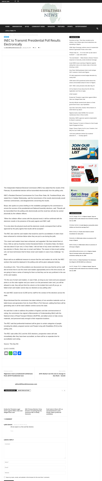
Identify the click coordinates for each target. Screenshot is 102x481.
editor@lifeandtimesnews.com (13, 47)
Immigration (17, 26)
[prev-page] (62, 336)
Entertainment (81, 26)
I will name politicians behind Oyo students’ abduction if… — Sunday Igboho (81, 134)
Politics (10, 35)
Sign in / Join (5, 1)
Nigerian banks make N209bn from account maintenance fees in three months (81, 114)
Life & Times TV (10, 31)
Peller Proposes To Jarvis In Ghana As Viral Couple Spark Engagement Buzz (83, 124)
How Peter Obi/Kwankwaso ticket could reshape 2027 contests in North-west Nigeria (82, 71)
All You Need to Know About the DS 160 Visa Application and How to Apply (81, 90)
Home (7, 26)
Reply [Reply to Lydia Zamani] (12, 376)
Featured (61, 26)
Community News (38, 26)
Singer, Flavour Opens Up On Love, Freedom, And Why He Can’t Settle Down (83, 129)
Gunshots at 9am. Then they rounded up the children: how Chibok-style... (56, 443)
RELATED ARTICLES (10, 335)
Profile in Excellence (75, 452)
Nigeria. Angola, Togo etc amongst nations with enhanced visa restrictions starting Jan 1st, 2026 (83, 218)
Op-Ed (27, 26)
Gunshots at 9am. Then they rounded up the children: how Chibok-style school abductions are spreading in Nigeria (83, 42)
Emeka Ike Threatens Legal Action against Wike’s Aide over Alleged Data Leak (13, 355)
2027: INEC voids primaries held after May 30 (82, 86)
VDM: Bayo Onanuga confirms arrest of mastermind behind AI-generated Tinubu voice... (55, 453)
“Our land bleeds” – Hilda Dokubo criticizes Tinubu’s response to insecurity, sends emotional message (83, 59)
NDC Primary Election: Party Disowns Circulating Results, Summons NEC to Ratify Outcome (33, 356)
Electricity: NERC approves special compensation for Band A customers (83, 119)
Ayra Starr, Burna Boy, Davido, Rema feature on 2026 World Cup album (82, 108)
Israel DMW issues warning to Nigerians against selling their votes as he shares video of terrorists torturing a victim (83, 65)
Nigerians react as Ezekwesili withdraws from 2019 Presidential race (18, 320)
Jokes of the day (73, 449)
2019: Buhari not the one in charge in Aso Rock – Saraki (52, 320)
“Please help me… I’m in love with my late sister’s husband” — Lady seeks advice (83, 53)
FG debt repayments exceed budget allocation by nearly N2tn (83, 76)
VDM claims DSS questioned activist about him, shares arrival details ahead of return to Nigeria (82, 81)
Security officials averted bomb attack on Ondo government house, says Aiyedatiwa (82, 103)
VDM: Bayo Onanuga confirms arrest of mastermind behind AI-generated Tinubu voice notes (83, 48)
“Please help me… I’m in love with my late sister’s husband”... (56, 463)
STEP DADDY (73, 94)
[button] (97, 28)
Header (71, 455)
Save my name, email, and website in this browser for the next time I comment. (28, 422)
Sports (70, 26)
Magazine (51, 26)
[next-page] (65, 336)
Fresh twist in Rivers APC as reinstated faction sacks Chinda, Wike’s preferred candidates (54, 356)
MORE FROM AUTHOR (23, 335)
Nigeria (71, 441)
